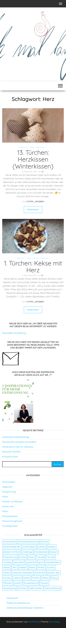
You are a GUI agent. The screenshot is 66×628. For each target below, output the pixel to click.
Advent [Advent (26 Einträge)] (44, 541)
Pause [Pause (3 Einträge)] (54, 577)
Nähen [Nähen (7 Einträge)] (45, 577)
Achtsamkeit (8, 482)
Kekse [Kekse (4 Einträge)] (32, 567)
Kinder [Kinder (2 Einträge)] (41, 567)
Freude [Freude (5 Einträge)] (40, 557)
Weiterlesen (33, 209)
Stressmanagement (12, 521)
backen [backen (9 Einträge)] (41, 546)
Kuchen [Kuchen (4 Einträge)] (7, 577)
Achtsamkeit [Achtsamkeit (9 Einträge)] (9, 541)
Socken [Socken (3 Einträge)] (44, 583)
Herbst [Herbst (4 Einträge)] (6, 567)
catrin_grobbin (35, 201)
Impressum (12, 598)
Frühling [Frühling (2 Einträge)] (7, 562)
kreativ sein (40, 147)
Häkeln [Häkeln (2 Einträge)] (23, 567)
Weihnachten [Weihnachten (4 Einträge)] (35, 588)
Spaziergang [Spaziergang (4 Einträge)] (9, 588)
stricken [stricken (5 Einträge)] (23, 588)
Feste (32, 147)
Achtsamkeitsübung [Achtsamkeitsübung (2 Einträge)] (28, 541)
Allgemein (24, 147)
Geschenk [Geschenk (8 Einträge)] (19, 562)
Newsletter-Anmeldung (14, 333)
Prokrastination (10, 516)
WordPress (33, 621)
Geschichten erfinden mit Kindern (19, 442)
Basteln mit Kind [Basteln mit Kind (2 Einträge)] (11, 551)
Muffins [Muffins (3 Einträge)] (36, 577)
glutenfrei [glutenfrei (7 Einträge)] (31, 562)
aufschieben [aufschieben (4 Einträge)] (29, 546)
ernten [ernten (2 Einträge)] (22, 557)
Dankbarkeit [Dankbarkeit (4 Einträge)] (41, 551)
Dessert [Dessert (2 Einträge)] (54, 551)
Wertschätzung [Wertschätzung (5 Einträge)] (52, 588)
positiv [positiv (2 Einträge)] (17, 583)
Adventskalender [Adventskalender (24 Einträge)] (12, 546)
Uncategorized (9, 526)
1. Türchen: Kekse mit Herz (33, 266)
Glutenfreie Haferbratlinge (15, 437)
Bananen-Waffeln (11, 451)
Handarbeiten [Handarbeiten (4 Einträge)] (53, 562)
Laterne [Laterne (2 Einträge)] (17, 577)
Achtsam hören (10, 456)
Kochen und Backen (40, 258)
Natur (5, 511)
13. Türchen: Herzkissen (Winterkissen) (33, 159)
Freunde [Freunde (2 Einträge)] (50, 557)
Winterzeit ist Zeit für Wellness (17, 446)
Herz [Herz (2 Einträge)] (14, 567)
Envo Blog (54, 621)
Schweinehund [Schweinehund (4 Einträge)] (31, 583)
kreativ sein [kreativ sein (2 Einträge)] (54, 572)
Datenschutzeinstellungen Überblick (25, 607)
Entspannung (9, 491)
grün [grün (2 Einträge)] (41, 562)
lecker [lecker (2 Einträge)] (27, 577)
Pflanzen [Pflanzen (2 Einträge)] (7, 583)
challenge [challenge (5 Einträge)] (27, 551)
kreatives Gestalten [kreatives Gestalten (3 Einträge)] (22, 572)
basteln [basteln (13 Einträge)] (51, 546)
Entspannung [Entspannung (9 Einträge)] (10, 557)
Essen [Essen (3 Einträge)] (31, 557)
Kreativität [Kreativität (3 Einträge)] (40, 572)
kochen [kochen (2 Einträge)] (50, 567)
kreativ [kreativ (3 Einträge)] (6, 572)
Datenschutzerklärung (18, 602)
